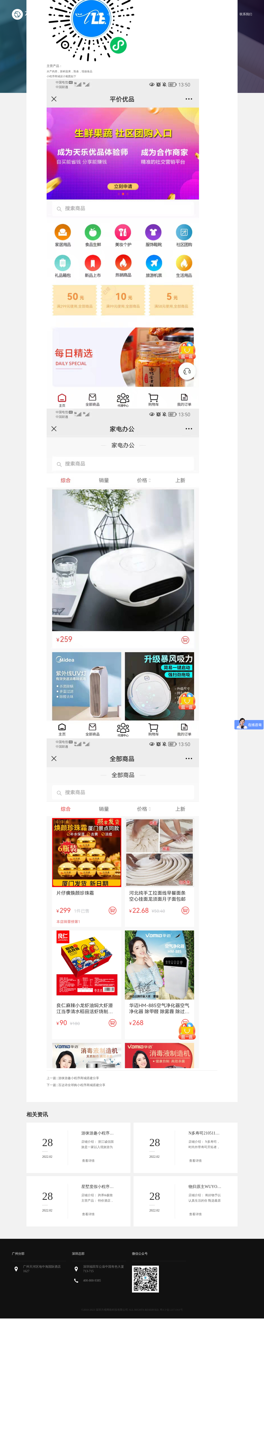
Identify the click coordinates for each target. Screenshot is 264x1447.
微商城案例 (194, 14)
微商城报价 (168, 14)
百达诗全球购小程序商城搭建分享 (81, 1085)
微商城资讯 (221, 14)
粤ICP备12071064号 (171, 1309)
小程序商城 (115, 14)
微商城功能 (141, 14)
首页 (93, 14)
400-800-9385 (92, 1280)
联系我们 (246, 14)
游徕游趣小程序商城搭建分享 (78, 1078)
